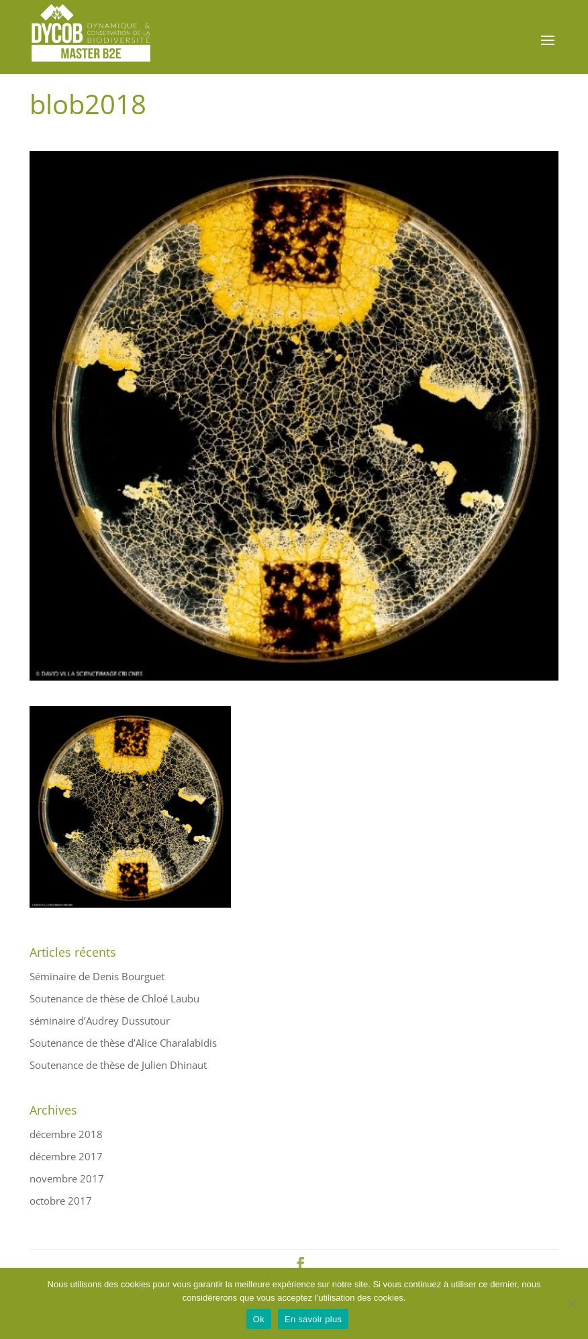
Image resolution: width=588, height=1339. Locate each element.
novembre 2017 (67, 1178)
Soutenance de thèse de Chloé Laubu (114, 998)
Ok (258, 1319)
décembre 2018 (66, 1134)
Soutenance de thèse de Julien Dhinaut (118, 1065)
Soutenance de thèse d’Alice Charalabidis (123, 1042)
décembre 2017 (66, 1156)
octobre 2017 (61, 1200)
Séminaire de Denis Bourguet (97, 976)
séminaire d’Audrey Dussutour (100, 1020)
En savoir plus (313, 1319)
